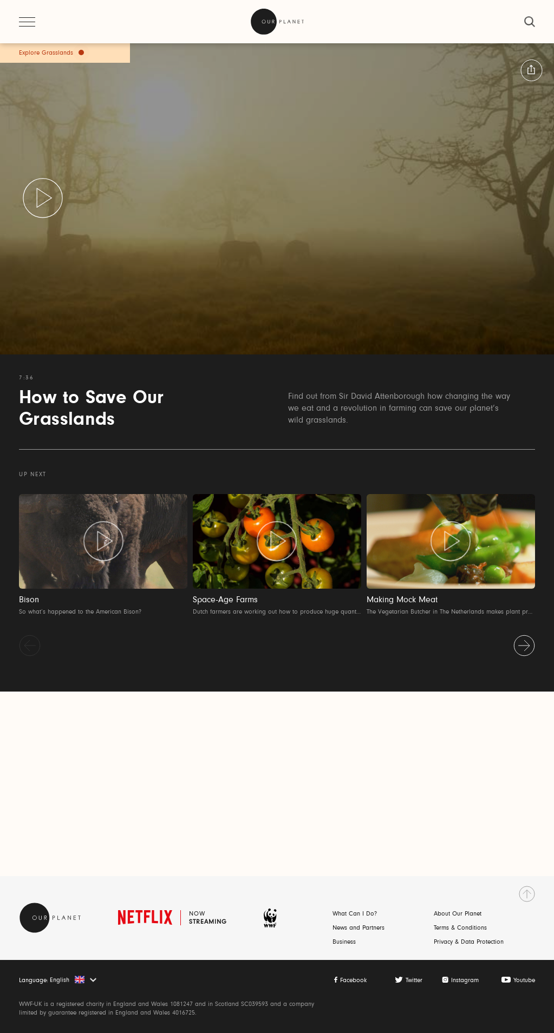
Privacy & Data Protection (469, 942)
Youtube (524, 980)
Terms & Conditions (460, 928)
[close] (529, 21)
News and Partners (358, 928)
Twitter (414, 980)
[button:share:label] (531, 70)
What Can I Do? (355, 914)
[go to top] (527, 894)
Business (344, 942)
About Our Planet (457, 914)
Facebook (353, 980)
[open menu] (27, 21)
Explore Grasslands (46, 53)
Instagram (465, 980)
